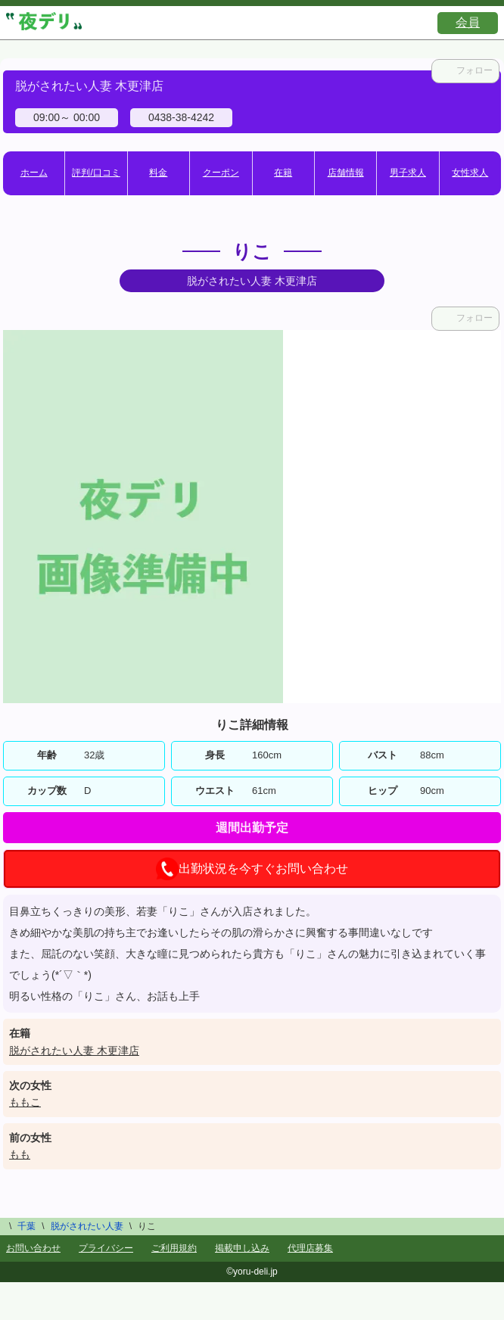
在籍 (283, 172)
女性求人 (470, 172)
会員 (468, 22)
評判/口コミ (96, 172)
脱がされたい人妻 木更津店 (74, 1050)
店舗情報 (346, 172)
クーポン (221, 172)
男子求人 (408, 172)
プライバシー (106, 1248)
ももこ (25, 1102)
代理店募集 (310, 1248)
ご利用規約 (174, 1248)
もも (19, 1154)
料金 (158, 172)
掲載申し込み (242, 1248)
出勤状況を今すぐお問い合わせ (252, 869)
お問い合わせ (33, 1248)
